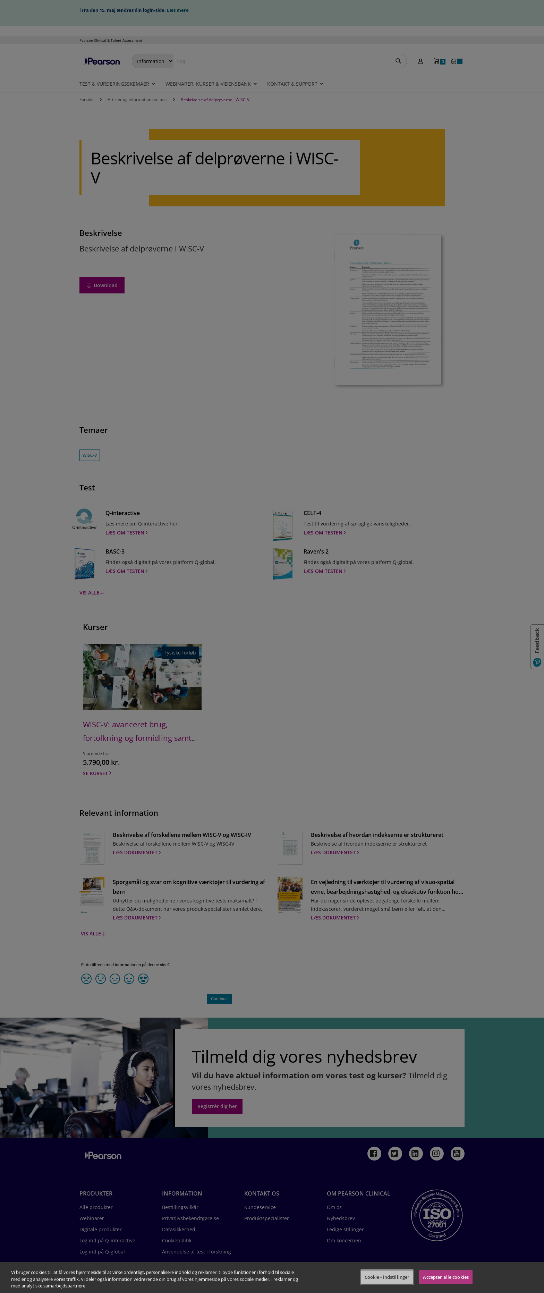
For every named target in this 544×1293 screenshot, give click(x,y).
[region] (272, 1277)
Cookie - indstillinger (387, 1277)
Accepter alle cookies (446, 1277)
